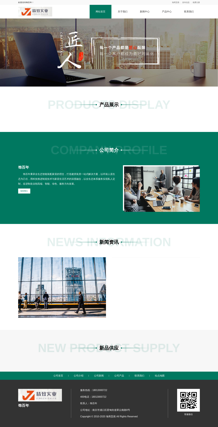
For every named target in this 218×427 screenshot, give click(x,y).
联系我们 (189, 11)
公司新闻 (99, 375)
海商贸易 (175, 2)
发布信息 (186, 2)
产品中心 (167, 11)
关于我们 (122, 11)
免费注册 (196, 2)
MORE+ (24, 191)
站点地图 (160, 375)
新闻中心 (145, 11)
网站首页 (100, 11)
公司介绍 (78, 375)
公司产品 (119, 375)
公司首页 (58, 375)
